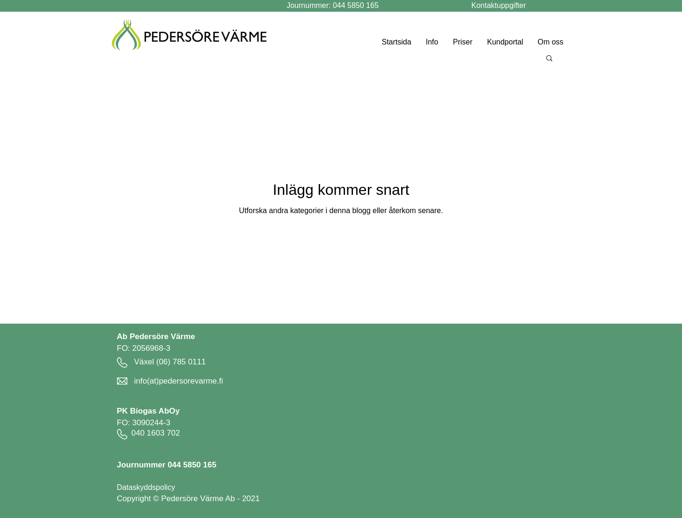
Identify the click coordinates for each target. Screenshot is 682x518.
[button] (549, 59)
